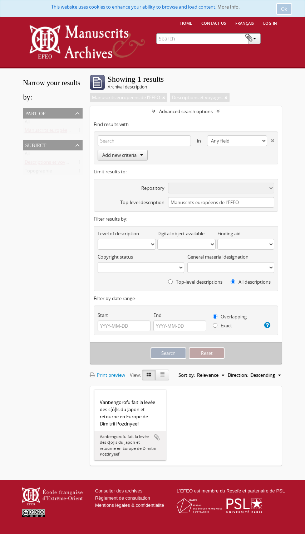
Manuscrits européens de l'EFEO (59, 132)
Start (103, 315)
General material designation (218, 257)
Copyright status (115, 257)
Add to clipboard (157, 437)
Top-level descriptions (195, 282)
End (157, 315)
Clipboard (271, 38)
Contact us (213, 23)
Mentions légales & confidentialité (129, 505)
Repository (152, 188)
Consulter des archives (118, 491)
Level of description (118, 233)
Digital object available (181, 233)
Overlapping (230, 316)
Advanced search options (186, 111)
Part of (35, 113)
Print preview (107, 375)
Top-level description (142, 202)
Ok (284, 9)
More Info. (228, 7)
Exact (222, 325)
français (244, 23)
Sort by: (186, 375)
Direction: (238, 375)
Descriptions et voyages (50, 163)
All (27, 123)
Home (186, 23)
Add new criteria (122, 155)
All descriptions (251, 282)
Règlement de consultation (122, 498)
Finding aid (229, 233)
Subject (35, 145)
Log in (270, 23)
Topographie (38, 172)
